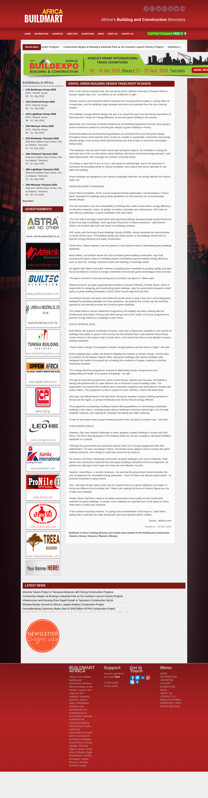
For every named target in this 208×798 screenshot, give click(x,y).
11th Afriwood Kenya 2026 (40, 101)
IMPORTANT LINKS (170, 703)
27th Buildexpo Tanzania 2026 (42, 138)
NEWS (101, 33)
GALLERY (165, 683)
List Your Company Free (166, 34)
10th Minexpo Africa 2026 (40, 126)
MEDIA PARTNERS (170, 699)
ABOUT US (113, 33)
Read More (28, 201)
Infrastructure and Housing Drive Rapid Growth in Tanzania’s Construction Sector (68, 600)
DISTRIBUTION (41, 33)
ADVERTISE (57, 33)
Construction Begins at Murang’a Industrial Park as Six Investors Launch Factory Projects (146, 46)
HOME (28, 33)
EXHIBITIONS (88, 33)
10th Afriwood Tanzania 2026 (42, 154)
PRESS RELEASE (170, 706)
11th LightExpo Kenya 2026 (41, 114)
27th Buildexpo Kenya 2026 (41, 89)
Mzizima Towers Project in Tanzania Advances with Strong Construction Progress (68, 592)
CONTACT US (127, 33)
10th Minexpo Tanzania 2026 (41, 184)
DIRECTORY (72, 33)
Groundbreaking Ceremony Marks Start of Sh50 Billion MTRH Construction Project (69, 608)
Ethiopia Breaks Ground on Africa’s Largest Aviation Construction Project (63, 604)
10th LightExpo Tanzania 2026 (42, 169)
